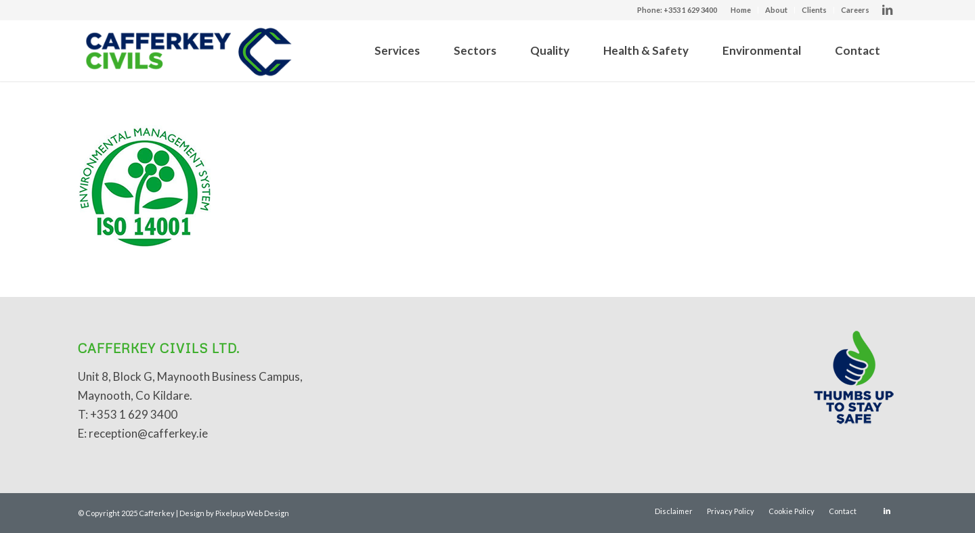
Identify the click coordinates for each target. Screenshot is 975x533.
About (776, 9)
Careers (855, 9)
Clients (814, 9)
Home (741, 9)
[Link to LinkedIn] (887, 10)
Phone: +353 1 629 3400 (677, 9)
